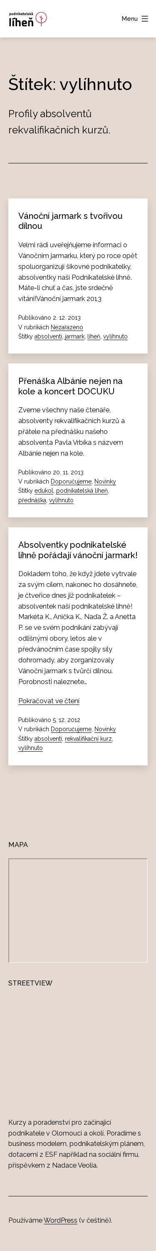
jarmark (74, 336)
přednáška (32, 500)
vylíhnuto (115, 336)
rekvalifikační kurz (88, 738)
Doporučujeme (71, 481)
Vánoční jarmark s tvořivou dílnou (70, 221)
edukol (44, 490)
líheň (93, 336)
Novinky (105, 481)
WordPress (60, 1220)
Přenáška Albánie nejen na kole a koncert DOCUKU (70, 386)
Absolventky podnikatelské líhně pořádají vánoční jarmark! (78, 550)
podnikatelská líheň (82, 490)
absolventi (48, 336)
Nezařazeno (67, 327)
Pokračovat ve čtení (48, 701)
